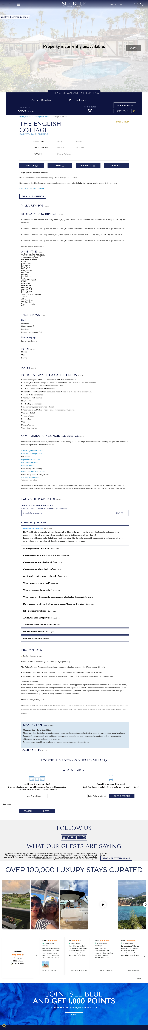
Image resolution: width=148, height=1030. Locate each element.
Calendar (88, 166)
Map (60, 166)
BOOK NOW (125, 105)
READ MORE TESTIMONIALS (116, 858)
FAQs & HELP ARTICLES (40, 499)
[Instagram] (64, 837)
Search (120, 513)
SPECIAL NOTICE (38, 724)
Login (113, 4)
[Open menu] (18, 4)
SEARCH (28, 811)
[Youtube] (72, 837)
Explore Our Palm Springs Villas (32, 188)
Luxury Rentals (25, 116)
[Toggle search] (4, 1026)
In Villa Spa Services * (29, 462)
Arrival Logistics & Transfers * (32, 450)
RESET (46, 811)
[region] (91, 955)
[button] (141, 4)
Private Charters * (28, 465)
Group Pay (122, 111)
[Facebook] (76, 837)
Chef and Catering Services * (32, 453)
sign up (74, 1013)
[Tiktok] (68, 837)
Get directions (122, 796)
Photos (31, 166)
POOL (28, 348)
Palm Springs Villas (41, 116)
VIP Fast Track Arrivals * (30, 477)
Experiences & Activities (30, 459)
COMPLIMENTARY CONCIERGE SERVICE (52, 435)
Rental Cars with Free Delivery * (33, 471)
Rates (116, 166)
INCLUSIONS (33, 315)
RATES (28, 367)
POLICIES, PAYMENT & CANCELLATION (52, 375)
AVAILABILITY (34, 750)
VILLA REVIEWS (35, 205)
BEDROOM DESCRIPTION (42, 214)
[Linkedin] (80, 837)
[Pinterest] (84, 837)
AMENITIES (32, 251)
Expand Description (33, 196)
